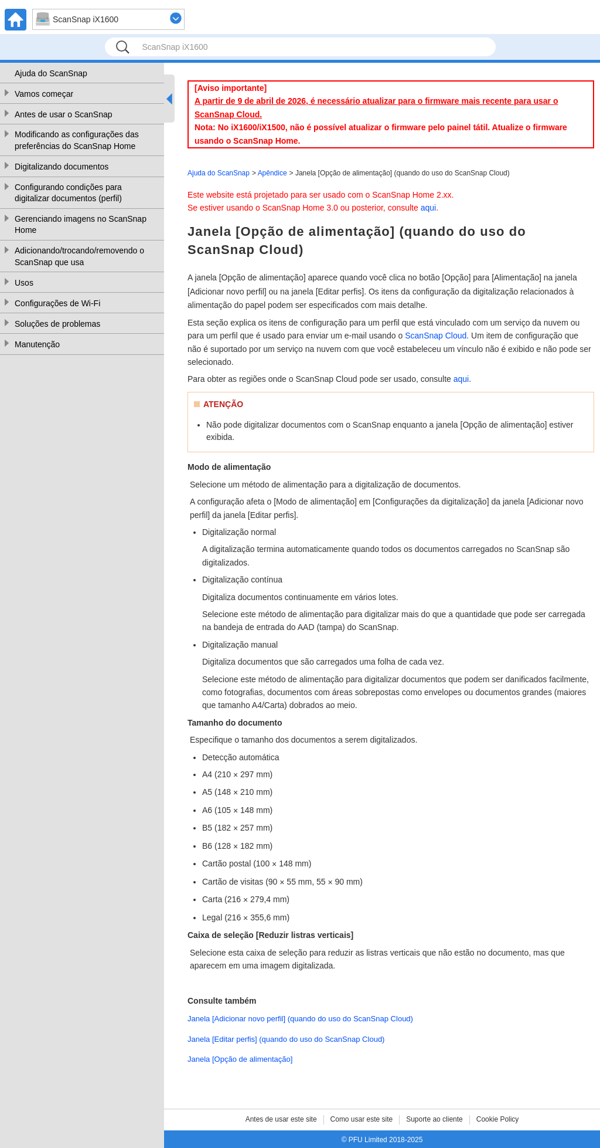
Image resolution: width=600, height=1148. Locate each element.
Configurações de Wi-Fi (57, 303)
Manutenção (37, 344)
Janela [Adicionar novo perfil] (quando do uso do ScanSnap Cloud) (300, 1018)
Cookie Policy (497, 1119)
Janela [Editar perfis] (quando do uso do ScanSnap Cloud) (286, 1039)
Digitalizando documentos (61, 166)
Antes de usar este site (281, 1119)
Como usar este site (361, 1119)
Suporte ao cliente (434, 1119)
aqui (428, 207)
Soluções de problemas (57, 324)
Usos (24, 282)
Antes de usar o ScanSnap (63, 114)
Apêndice (272, 173)
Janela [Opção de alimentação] (240, 1059)
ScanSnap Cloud (435, 335)
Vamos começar (44, 94)
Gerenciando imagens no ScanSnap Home (80, 224)
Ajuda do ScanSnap (51, 73)
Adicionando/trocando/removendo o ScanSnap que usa (79, 256)
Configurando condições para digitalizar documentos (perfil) (68, 193)
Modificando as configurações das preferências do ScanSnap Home (77, 140)
